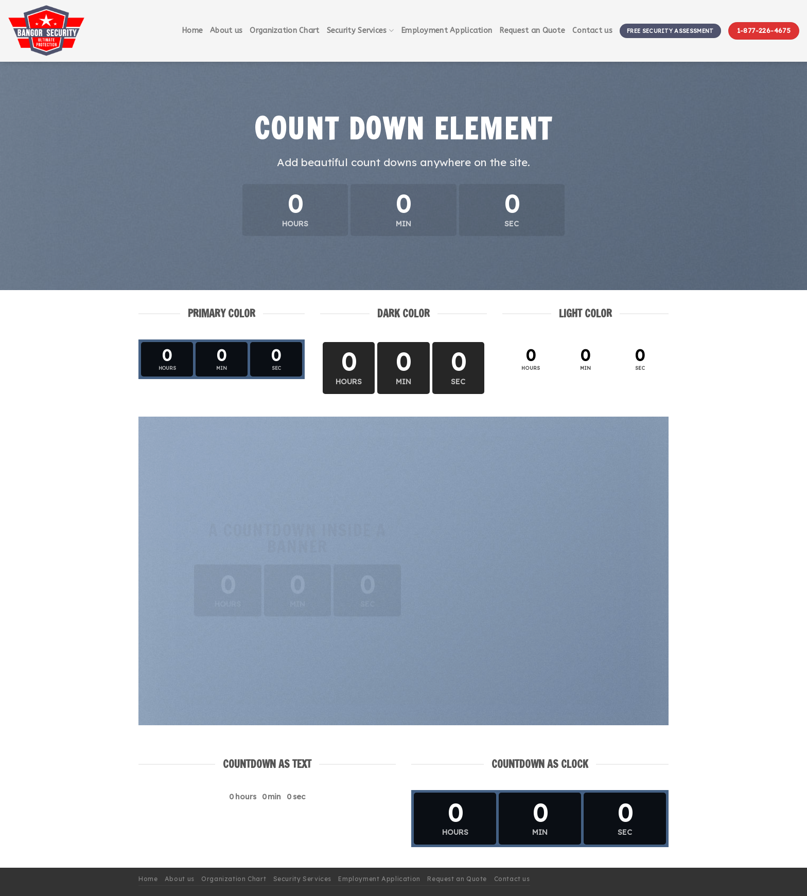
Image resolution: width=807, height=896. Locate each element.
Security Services (360, 30)
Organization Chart (284, 30)
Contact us (592, 30)
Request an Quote (532, 30)
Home (192, 30)
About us (226, 30)
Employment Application (446, 30)
